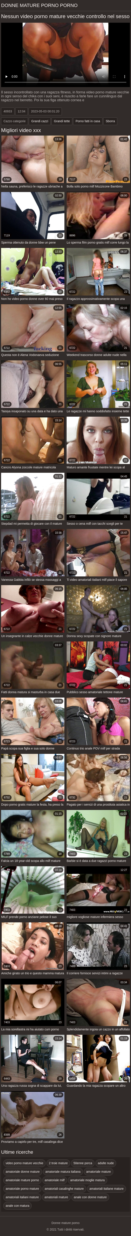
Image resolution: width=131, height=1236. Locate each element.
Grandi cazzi (39, 121)
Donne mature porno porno (39, 5)
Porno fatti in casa (88, 121)
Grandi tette (62, 121)
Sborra (110, 121)
